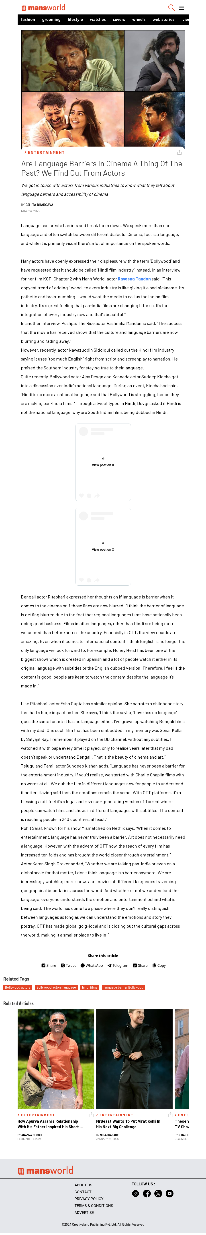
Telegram (117, 965)
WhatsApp (91, 965)
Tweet (68, 965)
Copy (159, 965)
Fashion (28, 19)
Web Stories (163, 19)
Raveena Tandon (134, 278)
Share (48, 965)
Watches (98, 19)
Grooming (51, 19)
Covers (119, 19)
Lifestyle (75, 19)
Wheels (139, 19)
